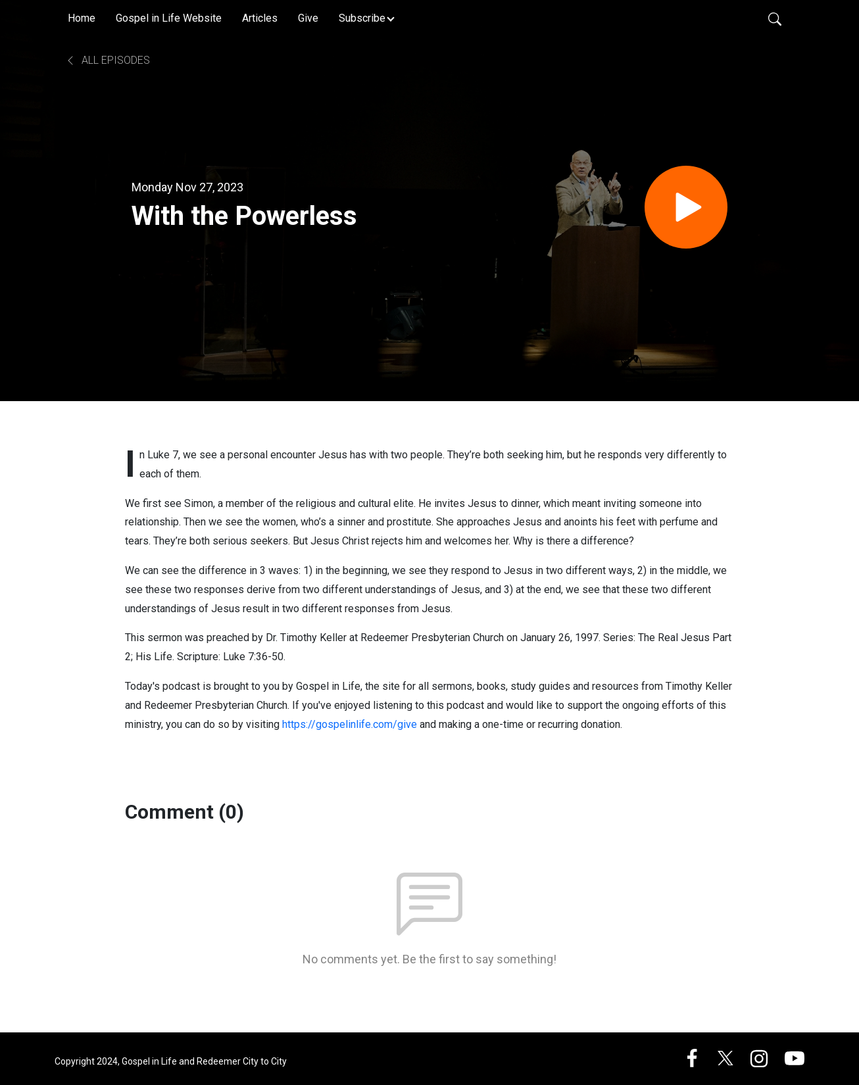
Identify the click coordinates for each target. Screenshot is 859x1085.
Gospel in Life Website (169, 18)
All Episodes (107, 60)
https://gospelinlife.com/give (349, 724)
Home (81, 18)
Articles (260, 18)
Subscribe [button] (362, 18)
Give (308, 18)
